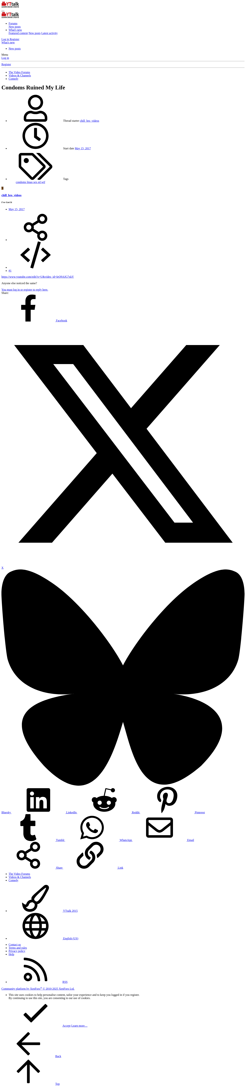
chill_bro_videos (89, 120)
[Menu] (2, 11)
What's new (15, 29)
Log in (5, 57)
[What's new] (8, 42)
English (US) (43, 938)
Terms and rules (18, 947)
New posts (15, 26)
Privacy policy (17, 951)
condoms (21, 182)
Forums (13, 23)
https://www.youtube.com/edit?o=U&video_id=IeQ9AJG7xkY (37, 276)
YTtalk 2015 (43, 910)
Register (6, 64)
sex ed (37, 182)
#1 (10, 270)
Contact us (15, 944)
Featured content (18, 33)
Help (11, 954)
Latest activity (49, 33)
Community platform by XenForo (37, 988)
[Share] (35, 239)
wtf (43, 182)
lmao (30, 182)
